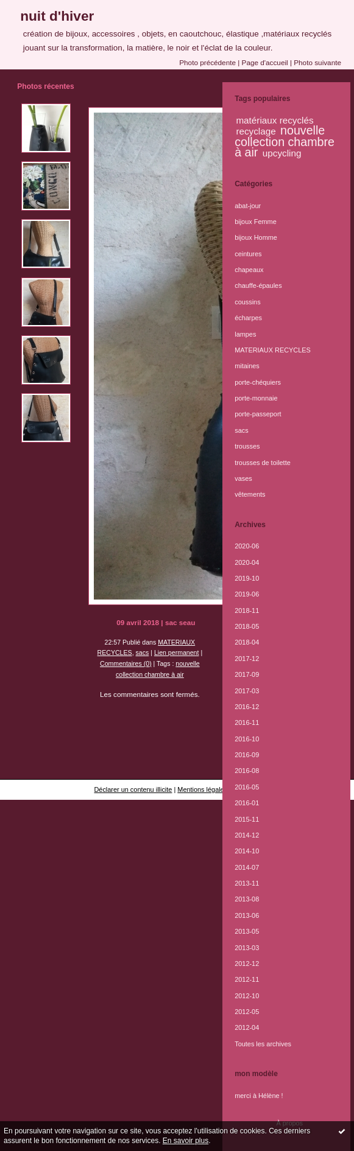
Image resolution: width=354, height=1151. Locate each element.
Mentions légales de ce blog (218, 789)
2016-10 (247, 739)
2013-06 (247, 915)
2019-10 (247, 578)
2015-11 (247, 819)
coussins (247, 302)
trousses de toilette (263, 462)
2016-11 (247, 722)
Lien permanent (176, 652)
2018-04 (247, 642)
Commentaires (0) (126, 663)
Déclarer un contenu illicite (133, 789)
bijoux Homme (256, 237)
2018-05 (247, 626)
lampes (245, 334)
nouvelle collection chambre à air (285, 141)
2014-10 (247, 851)
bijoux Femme (256, 221)
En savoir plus (185, 1140)
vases (243, 478)
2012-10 (247, 995)
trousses (247, 446)
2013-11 (247, 883)
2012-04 (247, 1027)
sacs (142, 652)
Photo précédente (207, 62)
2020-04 (247, 562)
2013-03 (247, 947)
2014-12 (247, 835)
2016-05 (247, 787)
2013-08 (247, 899)
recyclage (255, 131)
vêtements (250, 494)
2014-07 (247, 867)
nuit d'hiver (57, 16)
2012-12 (247, 963)
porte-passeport (258, 414)
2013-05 (247, 931)
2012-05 (247, 1011)
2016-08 (247, 770)
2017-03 (247, 690)
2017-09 (247, 674)
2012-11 (247, 979)
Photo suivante (317, 62)
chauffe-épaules (258, 285)
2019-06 (247, 594)
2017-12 (247, 658)
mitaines (247, 365)
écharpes (248, 317)
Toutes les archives (263, 1044)
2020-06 (247, 546)
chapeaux (249, 269)
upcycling (282, 153)
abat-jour (248, 205)
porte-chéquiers (258, 382)
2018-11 (247, 610)
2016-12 (247, 706)
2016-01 (247, 802)
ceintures (248, 253)
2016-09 (247, 754)
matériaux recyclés (274, 120)
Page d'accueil (265, 62)
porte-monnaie (256, 398)
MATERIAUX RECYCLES (273, 350)
